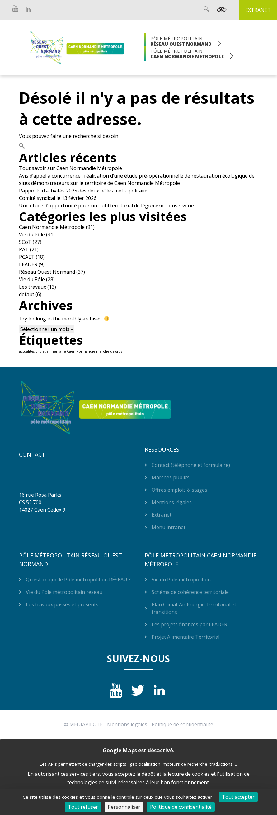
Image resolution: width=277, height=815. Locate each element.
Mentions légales (172, 502)
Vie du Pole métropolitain (181, 579)
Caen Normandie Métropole (52, 227)
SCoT (25, 242)
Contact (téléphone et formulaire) (191, 465)
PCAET (27, 257)
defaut (26, 294)
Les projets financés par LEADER (189, 624)
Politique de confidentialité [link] (181, 806)
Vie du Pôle (32, 234)
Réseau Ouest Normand (47, 271)
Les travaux (32, 286)
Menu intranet (168, 527)
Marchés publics (171, 477)
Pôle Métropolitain (181, 41)
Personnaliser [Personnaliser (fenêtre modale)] (124, 806)
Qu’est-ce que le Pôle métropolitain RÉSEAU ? (78, 579)
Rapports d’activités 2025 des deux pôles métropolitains (84, 190)
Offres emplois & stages (179, 489)
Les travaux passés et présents (62, 604)
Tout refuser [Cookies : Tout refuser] (83, 806)
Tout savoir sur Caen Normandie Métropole (70, 168)
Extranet (258, 10)
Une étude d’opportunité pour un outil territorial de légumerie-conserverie (106, 205)
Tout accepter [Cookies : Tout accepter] (238, 797)
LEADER (28, 264)
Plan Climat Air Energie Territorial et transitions (194, 608)
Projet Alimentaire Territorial (185, 636)
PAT (24, 249)
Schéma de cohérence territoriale (190, 592)
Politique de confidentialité (182, 724)
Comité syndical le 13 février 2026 (57, 198)
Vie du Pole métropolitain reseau (64, 592)
